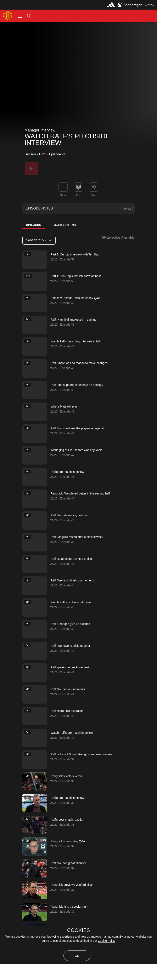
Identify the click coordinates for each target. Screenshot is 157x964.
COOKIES (78, 930)
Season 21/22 (39, 240)
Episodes (33, 224)
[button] (19, 16)
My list (63, 195)
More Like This (65, 224)
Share (94, 195)
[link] (93, 187)
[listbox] (39, 240)
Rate (78, 195)
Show (127, 208)
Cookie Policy (107, 940)
